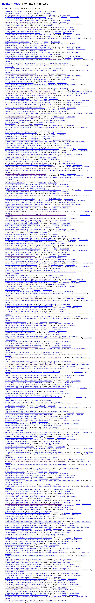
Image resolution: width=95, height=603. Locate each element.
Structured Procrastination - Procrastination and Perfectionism (30, 245)
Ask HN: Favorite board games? (17, 131)
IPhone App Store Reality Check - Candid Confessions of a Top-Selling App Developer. (39, 177)
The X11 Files (10, 124)
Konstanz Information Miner (15, 516)
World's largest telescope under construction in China (26, 561)
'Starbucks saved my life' (15, 209)
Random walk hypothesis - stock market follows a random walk (29, 575)
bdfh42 (39, 81)
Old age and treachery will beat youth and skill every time (29, 154)
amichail (8, 431)
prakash (54, 411)
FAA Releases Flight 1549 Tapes (17, 99)
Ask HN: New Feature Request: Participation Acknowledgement (29, 365)
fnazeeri (61, 231)
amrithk (48, 69)
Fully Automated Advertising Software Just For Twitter (26, 515)
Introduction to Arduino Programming (19, 83)
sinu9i (62, 497)
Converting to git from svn (15, 322)
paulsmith (76, 433)
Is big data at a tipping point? (17, 443)
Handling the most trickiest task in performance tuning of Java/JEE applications (38, 454)
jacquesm (59, 186)
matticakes (66, 404)
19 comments (78, 58)
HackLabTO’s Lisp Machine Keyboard (18, 120)
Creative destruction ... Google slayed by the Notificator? (29, 375)
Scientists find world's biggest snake (20, 331)
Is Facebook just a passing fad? (17, 277)
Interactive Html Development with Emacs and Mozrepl (26, 176)
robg (39, 19)
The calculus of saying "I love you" (19, 447)
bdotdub (68, 531)
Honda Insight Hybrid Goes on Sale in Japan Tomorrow (26, 573)
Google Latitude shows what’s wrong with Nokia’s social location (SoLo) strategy (37, 486)
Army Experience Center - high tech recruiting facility (27, 586)
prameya (86, 211)
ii (53, 418)
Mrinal (50, 402)
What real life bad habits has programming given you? (26, 336)
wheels (59, 156)
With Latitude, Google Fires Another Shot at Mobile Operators (29, 459)
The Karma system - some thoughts (18, 192)
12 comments (62, 111)
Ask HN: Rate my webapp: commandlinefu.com (22, 28)
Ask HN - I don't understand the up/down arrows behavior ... (29, 92)
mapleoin (53, 63)
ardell (61, 518)
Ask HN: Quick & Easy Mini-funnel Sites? (21, 384)
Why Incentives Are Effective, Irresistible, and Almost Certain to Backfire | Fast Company (41, 408)
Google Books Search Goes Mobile (17, 577)
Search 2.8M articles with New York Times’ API (23, 181)
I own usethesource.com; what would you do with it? (25, 218)
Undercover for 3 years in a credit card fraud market (26, 283)
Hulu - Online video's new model (17, 69)
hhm (69, 56)
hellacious (61, 202)
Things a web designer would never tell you (22, 140)
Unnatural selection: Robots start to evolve (22, 249)
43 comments (71, 28)
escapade (79, 397)
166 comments (65, 15)
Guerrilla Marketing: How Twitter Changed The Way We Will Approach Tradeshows (36, 170)
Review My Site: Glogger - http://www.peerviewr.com (25, 174)
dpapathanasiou (80, 358)
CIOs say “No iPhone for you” (16, 427)
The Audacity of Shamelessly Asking (19, 135)
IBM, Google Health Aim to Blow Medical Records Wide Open (28, 95)
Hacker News (11, 4)
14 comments (76, 47)
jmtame (59, 145)
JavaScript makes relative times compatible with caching (27, 58)
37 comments (51, 11)
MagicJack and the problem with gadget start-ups (24, 259)
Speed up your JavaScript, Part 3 (18, 334)
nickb (46, 42)
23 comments (55, 42)
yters (66, 420)
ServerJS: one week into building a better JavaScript (26, 525)
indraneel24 (72, 106)
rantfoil (60, 582)
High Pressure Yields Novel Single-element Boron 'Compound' (29, 306)
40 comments (65, 20)
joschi (55, 491)
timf (59, 161)
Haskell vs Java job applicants (17, 42)
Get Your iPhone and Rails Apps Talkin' (20, 88)
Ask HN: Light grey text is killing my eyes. (22, 33)
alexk (31, 188)
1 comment (77, 104)
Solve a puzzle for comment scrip (18, 258)
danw (39, 26)
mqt (62, 44)
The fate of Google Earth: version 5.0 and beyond (24, 541)
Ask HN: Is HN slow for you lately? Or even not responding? (29, 24)
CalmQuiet (71, 470)
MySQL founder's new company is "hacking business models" (28, 102)
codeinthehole (58, 28)
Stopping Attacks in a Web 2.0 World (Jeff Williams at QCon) (29, 470)
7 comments (77, 35)
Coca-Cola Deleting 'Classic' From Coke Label (23, 220)
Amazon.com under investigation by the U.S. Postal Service (28, 238)
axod (52, 74)
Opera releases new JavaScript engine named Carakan (25, 44)
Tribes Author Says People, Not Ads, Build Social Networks (29, 297)
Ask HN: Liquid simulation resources (19, 284)
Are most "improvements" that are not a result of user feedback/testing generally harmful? (41, 429)
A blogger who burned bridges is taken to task (23, 186)
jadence (79, 113)
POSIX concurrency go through (16, 441)
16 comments (48, 26)
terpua (43, 136)
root (5, 8)
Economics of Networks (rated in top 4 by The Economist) (27, 420)
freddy (62, 174)
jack (83, 170)
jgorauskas (43, 479)
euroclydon (56, 347)
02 (28, 8)
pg (38, 13)
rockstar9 (70, 413)
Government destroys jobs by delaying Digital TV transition (29, 222)
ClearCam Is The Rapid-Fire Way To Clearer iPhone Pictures (28, 317)
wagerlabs (68, 279)
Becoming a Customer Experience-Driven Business (24, 202)
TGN (49, 343)
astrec (31, 288)
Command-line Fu (11, 138)
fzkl (87, 60)
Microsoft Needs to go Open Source (18, 304)
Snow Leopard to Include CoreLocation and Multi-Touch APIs (28, 531)
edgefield (55, 110)
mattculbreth (59, 581)
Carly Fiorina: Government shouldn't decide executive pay (28, 101)
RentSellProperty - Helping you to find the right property (28, 538)
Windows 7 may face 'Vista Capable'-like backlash (24, 436)
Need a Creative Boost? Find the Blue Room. (22, 77)
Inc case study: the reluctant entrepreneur (22, 236)
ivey (63, 367)
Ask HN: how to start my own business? (20, 256)
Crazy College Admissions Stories (18, 520)
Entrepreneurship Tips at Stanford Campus (21, 386)
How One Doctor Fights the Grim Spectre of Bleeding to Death (29, 106)
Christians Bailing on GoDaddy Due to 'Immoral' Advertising (29, 49)
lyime (60, 477)
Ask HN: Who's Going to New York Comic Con (22, 588)
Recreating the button (13, 11)
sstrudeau (83, 388)
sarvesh (69, 222)
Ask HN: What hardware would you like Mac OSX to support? (28, 279)
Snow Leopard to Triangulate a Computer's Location (25, 518)
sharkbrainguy (66, 176)
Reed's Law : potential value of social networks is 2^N (27, 584)
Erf (74, 149)
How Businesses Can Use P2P (16, 458)
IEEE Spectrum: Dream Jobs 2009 (17, 352)
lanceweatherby (60, 261)
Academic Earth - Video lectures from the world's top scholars (30, 142)
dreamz (56, 342)
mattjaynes (86, 65)
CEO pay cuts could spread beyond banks (20, 474)
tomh (61, 325)
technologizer (63, 541)
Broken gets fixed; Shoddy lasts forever (21, 147)
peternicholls (85, 215)
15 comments (45, 45)
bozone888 (69, 299)
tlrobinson (43, 209)
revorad (52, 331)
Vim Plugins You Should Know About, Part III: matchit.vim (28, 104)
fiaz (78, 504)
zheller (56, 507)
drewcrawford (72, 267)
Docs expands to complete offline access (21, 265)
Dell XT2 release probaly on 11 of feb (20, 600)
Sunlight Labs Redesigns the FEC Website (21, 133)
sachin (64, 308)
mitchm (55, 20)
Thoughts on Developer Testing (17, 115)
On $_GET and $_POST (12, 511)
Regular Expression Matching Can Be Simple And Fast (25, 17)
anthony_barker (76, 354)
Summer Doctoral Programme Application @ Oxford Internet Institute (32, 263)
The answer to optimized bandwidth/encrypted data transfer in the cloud (33, 452)
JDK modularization (12, 290)
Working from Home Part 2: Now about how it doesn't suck (27, 52)
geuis (39, 270)
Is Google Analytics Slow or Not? (18, 227)
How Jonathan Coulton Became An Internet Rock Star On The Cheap (30, 240)
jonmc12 (57, 206)
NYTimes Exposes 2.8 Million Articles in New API (24, 156)
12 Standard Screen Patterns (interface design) (24, 493)
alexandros (53, 15)
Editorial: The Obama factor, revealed (20, 591)
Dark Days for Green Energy (15, 234)
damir (53, 309)
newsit (53, 536)
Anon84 (68, 95)
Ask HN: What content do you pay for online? (22, 117)
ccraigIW (80, 127)
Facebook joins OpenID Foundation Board (20, 111)
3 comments (78, 102)
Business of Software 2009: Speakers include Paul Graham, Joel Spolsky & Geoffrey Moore (40, 272)
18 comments (57, 131)
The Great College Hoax (14, 19)
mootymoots (55, 361)
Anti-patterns (10, 188)
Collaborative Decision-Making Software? (21, 152)
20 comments (19, 40)
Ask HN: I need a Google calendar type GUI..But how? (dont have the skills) (35, 215)
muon (51, 54)
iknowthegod (58, 490)
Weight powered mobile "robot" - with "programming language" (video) (32, 349)
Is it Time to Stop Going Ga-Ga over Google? (22, 261)
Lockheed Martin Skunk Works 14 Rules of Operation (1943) (28, 35)
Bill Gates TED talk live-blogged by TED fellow (24, 582)
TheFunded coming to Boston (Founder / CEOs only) (24, 231)
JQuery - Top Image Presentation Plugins (21, 361)
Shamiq (56, 226)
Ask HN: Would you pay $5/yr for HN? (19, 15)
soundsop (32, 51)
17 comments (74, 17)
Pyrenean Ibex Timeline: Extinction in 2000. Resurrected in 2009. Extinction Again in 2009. (42, 570)
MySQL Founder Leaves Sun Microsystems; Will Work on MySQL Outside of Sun (34, 70)
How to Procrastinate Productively (18, 529)
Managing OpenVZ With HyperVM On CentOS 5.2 (22, 491)
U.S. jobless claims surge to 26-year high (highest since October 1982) (33, 113)
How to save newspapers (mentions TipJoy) (21, 208)
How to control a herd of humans (17, 160)
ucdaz (68, 165)
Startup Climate (11, 45)
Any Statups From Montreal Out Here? (19, 343)
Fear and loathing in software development (22, 495)
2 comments (84, 106)
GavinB (55, 22)
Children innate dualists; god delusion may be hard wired (28, 251)
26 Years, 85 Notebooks (14, 26)
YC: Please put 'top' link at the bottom (21, 309)
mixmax (41, 547)
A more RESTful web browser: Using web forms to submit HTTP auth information (35, 465)
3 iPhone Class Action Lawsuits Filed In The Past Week (26, 468)
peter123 (41, 11)
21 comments (87, 92)
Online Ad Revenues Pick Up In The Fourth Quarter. (25, 108)
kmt (68, 24)
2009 (17, 8)
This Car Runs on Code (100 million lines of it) (24, 161)
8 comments (42, 51)
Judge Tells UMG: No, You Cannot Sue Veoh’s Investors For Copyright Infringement (37, 301)
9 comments (76, 52)
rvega (59, 324)
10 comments (70, 44)
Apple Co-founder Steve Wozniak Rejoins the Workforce (26, 548)
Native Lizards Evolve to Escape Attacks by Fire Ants (26, 367)
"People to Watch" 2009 (14, 499)
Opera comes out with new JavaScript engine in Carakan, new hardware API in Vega (37, 318)
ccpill (78, 452)
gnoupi (52, 243)
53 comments (61, 74)
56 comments (76, 24)
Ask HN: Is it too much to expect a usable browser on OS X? (29, 168)
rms (67, 238)
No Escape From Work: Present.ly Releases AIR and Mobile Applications (33, 597)
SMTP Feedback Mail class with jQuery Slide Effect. (25, 497)
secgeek (68, 538)
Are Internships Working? (15, 406)
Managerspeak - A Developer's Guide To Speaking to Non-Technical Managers (34, 368)
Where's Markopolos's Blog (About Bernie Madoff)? (24, 559)
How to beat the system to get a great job (22, 254)
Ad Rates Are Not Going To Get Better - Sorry (23, 590)
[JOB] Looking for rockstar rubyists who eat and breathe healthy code (33, 190)
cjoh (52, 133)
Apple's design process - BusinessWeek (20, 54)
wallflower (51, 135)
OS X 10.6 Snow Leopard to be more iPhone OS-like (24, 286)
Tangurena (67, 586)
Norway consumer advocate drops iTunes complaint (24, 506)
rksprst (82, 461)
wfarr (68, 168)
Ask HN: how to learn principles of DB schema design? (26, 163)
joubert (47, 443)
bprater (68, 102)
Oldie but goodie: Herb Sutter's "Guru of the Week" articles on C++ (32, 149)
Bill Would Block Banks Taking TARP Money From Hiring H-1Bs (29, 415)
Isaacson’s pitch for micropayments (19, 550)
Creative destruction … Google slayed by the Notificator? (28, 204)
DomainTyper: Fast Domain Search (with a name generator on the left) (32, 372)
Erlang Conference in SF (14, 158)
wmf (60, 292)
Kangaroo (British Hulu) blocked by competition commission (28, 434)
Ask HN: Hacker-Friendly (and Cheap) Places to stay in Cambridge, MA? (33, 358)
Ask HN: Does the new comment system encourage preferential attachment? (33, 504)
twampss (63, 29)
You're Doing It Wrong (13, 81)
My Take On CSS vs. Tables (15, 479)
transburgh (60, 181)
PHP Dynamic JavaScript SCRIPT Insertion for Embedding (26, 404)
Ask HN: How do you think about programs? (21, 126)
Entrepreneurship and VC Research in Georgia (22, 581)
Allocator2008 (70, 251)
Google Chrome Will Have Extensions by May (22, 393)
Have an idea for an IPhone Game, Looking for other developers (30, 167)
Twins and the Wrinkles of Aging (17, 545)
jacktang (52, 256)
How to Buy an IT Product (14, 547)
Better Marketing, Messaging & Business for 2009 (24, 440)
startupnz (50, 438)
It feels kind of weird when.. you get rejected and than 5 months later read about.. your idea (43, 38)
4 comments (64, 88)
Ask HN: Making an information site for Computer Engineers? (29, 76)
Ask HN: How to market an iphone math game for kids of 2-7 (28, 299)
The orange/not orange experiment (18, 36)
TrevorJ (7, 197)
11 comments (9, 67)
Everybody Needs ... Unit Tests (17, 329)
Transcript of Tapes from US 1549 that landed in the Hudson (29, 566)
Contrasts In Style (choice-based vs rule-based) (24, 324)
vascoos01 (59, 565)
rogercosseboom (73, 527)
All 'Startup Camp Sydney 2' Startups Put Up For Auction (27, 424)
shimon (67, 52)
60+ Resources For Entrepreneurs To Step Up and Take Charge (29, 165)
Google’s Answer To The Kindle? (17, 425)
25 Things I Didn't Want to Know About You (22, 20)
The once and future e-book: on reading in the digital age (28, 381)
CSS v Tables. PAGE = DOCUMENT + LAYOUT (20, 327)
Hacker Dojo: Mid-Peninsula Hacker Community (22, 206)
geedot (66, 424)
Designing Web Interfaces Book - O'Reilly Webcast (24, 477)
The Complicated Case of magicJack (18, 268)
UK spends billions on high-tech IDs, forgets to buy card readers (31, 281)
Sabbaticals (9, 51)
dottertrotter (74, 167)
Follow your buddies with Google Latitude (22, 311)
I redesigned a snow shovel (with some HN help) (24, 145)
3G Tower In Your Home (14, 395)
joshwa (67, 47)
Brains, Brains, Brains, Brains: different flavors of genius (29, 56)
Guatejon (43, 97)
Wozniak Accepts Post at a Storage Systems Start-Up (25, 29)
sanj (52, 147)
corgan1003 (54, 416)
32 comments (84, 101)
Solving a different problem (16, 136)
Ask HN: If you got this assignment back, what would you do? (29, 267)
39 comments (67, 33)
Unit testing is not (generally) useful (20, 74)
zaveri (67, 204)
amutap (64, 336)
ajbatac (48, 227)
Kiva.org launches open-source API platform (22, 377)
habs (55, 249)
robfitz (72, 363)
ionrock (53, 543)
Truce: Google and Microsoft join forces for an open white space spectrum (34, 293)
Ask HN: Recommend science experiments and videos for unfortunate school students (38, 60)
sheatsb (81, 313)
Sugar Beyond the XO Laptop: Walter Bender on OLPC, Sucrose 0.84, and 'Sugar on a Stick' (40, 85)
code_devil (56, 386)
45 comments (64, 22)
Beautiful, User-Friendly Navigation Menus (22, 224)
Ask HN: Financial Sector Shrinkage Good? (21, 347)
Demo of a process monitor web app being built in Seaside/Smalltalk (32, 433)
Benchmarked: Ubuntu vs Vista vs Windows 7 (22, 418)
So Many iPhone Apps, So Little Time (19, 402)
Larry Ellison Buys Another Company (19, 391)
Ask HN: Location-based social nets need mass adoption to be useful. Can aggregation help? (41, 195)
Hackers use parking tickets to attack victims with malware (29, 413)
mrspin (86, 486)
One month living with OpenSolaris (18, 534)
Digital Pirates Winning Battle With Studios (23, 342)
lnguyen (63, 79)
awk (54, 236)
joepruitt (63, 593)
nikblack (83, 465)
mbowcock (46, 352)
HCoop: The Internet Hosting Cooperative (21, 252)
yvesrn (44, 427)
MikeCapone (71, 201)
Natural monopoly (11, 422)
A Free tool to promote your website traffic (22, 490)
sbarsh (78, 449)
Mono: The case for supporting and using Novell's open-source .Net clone (34, 127)
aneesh (68, 566)
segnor (9, 40)
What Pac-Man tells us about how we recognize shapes (26, 579)
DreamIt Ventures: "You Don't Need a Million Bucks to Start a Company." (33, 449)
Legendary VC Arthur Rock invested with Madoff (23, 565)
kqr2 (38, 395)
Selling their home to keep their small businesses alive (27, 540)
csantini (37, 290)
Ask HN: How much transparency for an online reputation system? (30, 94)
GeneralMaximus (57, 126)
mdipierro (73, 90)
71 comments (80, 49)
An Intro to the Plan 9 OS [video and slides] (23, 185)
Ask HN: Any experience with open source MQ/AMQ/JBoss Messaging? (31, 354)
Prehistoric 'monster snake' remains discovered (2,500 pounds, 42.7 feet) (34, 556)
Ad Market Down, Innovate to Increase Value (22, 507)
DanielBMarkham (72, 365)
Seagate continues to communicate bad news (22, 563)
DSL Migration (10, 288)
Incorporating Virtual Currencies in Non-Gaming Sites (26, 308)
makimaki (51, 275)
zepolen (58, 33)
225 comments (46, 13)
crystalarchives (52, 304)
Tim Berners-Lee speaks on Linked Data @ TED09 (23, 247)
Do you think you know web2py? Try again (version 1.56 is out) (30, 90)
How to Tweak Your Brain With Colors (19, 275)
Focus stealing (10, 233)
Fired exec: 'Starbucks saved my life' (20, 193)
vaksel (62, 108)
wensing (69, 375)
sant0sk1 (68, 58)
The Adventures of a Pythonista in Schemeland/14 (24, 242)
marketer (35, 45)
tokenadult (63, 229)
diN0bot (48, 258)
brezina (54, 208)
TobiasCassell (56, 384)
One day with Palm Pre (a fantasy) (18, 484)
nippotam (52, 600)
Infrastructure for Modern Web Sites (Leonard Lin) (25, 292)
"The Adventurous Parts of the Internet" (21, 411)
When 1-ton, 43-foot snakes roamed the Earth (22, 226)
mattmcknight (54, 193)
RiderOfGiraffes (74, 92)
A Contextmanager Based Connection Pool (20, 543)
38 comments (69, 31)
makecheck (34, 233)
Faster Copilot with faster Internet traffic (22, 31)
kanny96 (90, 177)
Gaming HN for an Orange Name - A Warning (21, 22)
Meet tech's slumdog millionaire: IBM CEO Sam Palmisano (27, 500)
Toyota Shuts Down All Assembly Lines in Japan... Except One (29, 201)
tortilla (70, 49)
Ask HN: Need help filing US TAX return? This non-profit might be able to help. (37, 211)
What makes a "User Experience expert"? (20, 243)
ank (30, 124)
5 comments (60, 54)
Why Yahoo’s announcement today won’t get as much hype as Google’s (31, 151)
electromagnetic (57, 265)
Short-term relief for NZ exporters (19, 438)
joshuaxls (46, 131)
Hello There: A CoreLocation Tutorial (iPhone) (23, 383)
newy (54, 588)
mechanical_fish (52, 36)
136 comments (48, 19)
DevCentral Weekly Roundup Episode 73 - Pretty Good (25, 593)
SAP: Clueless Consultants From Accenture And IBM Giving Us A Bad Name (33, 397)
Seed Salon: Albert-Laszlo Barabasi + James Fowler (25, 475)
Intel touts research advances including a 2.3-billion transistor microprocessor (37, 338)
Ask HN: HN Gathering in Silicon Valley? (21, 110)
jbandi (51, 379)
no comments (61, 83)
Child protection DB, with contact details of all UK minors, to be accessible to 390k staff (42, 481)
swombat (45, 115)
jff (68, 76)
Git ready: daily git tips (15, 122)
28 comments (65, 36)
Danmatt (57, 532)
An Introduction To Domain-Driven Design (21, 536)
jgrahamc (63, 218)
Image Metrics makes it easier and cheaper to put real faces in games (33, 522)
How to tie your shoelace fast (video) (20, 199)
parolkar (78, 190)
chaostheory (35, 138)
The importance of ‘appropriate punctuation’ (23, 532)
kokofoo (50, 447)
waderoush (8, 86)
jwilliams (49, 120)
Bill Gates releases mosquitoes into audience (23, 345)
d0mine (68, 154)
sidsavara (81, 368)
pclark (7, 274)
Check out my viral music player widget (20, 416)
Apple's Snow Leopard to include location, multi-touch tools (29, 527)
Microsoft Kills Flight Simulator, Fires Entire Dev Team (27, 47)
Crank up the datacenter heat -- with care (22, 502)
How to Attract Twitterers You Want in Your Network (25, 325)
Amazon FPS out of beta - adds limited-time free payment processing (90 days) (36, 65)
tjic (63, 163)
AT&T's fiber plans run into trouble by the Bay (24, 524)
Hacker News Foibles (12, 400)
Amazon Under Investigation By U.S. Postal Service (25, 229)
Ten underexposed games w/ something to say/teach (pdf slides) (30, 363)
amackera (51, 83)
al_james (53, 327)
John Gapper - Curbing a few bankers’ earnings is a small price (30, 445)
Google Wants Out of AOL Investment (19, 333)
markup (58, 247)
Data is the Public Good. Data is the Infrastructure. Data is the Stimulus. (35, 388)
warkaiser (58, 590)
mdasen (81, 70)
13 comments (63, 63)
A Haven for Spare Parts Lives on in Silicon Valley (26, 79)
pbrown (68, 35)
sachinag (74, 94)
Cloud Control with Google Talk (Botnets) (21, 568)
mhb (45, 99)
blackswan (65, 283)
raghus (66, 540)
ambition (64, 17)
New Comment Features (13, 13)
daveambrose (76, 263)
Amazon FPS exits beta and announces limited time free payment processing (34, 313)
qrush (41, 122)
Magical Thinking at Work (14, 472)
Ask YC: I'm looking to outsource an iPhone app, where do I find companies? (35, 461)
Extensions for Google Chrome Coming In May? (22, 143)
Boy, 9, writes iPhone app (15, 183)
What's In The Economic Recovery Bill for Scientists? (26, 595)
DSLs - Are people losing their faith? (20, 379)
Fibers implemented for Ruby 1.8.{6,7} (20, 119)
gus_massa (58, 31)
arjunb (53, 111)
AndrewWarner (59, 117)
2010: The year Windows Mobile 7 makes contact (23, 509)
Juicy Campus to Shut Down (15, 97)
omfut (54, 311)
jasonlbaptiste (71, 101)
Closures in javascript (14, 270)
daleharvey (42, 158)
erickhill (57, 377)
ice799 (51, 119)
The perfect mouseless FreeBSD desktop (20, 63)
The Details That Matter (14, 450)
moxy (60, 436)
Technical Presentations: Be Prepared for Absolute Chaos (27, 513)
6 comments (66, 77)
